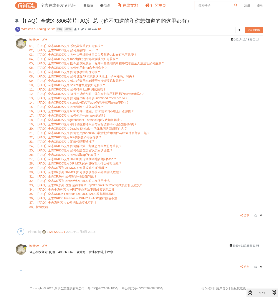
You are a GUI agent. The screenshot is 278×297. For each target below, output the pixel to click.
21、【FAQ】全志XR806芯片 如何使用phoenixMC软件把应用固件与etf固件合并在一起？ (89, 133)
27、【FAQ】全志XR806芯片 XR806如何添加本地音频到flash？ (72, 159)
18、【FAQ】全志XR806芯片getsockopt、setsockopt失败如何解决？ (76, 120)
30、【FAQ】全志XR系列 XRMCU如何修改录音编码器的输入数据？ (75, 172)
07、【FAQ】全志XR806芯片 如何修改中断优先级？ (65, 72)
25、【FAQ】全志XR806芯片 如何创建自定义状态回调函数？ (71, 150)
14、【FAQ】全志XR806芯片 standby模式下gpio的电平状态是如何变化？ (79, 102)
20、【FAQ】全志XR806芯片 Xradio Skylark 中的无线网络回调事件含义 (78, 128)
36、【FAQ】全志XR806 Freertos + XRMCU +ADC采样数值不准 (73, 198)
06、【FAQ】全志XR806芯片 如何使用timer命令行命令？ (68, 67)
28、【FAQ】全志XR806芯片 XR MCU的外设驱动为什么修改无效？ (75, 163)
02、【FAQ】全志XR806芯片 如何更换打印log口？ (64, 50)
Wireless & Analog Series (38, 29)
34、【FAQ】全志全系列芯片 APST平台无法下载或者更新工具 (71, 189)
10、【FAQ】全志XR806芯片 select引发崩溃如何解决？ (67, 85)
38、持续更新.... (40, 207)
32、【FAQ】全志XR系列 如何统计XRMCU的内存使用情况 (69, 181)
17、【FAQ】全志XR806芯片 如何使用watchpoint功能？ (67, 115)
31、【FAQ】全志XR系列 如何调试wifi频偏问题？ (63, 176)
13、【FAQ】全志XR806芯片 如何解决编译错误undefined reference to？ (78, 98)
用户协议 (222, 288)
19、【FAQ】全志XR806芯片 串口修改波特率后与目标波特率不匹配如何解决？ (83, 124)
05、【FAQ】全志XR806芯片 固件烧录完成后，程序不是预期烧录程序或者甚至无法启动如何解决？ (96, 63)
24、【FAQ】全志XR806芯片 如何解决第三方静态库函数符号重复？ (75, 146)
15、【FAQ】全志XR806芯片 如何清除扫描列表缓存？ (66, 107)
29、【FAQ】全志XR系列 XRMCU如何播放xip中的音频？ (68, 167)
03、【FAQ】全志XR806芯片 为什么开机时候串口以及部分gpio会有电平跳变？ (83, 54)
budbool (38, 39)
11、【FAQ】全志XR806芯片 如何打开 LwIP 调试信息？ (67, 89)
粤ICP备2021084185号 (103, 288)
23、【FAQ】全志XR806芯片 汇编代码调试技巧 (61, 141)
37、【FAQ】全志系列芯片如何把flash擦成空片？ (63, 202)
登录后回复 (253, 30)
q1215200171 (53, 231)
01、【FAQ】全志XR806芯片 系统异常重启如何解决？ (66, 46)
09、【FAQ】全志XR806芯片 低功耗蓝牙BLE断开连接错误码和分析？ (77, 80)
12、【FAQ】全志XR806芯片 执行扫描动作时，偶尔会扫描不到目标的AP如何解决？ (86, 94)
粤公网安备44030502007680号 (143, 288)
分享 (245, 215)
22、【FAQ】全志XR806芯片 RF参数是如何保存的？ (65, 137)
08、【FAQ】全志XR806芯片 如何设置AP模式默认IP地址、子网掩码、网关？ (82, 76)
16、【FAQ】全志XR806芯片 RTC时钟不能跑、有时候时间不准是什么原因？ (81, 111)
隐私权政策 (238, 288)
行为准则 (208, 288)
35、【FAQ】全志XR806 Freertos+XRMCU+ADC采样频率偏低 (72, 194)
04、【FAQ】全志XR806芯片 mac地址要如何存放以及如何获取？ (74, 59)
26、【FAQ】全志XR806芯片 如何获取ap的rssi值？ (64, 154)
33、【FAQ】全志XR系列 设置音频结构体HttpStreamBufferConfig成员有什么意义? (85, 185)
